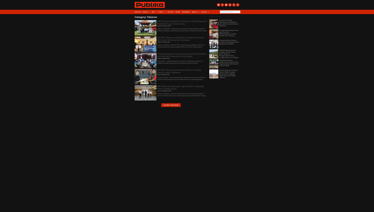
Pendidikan (186, 12)
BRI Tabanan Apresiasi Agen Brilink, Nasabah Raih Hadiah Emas (180, 87)
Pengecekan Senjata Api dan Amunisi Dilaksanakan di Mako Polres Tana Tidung (228, 33)
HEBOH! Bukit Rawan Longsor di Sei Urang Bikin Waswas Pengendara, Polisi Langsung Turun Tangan (228, 53)
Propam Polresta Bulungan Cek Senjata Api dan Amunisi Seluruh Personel (229, 23)
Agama (195, 12)
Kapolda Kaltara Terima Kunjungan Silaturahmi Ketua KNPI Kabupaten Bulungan (181, 55)
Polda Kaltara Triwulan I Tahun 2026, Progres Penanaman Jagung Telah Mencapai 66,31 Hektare (228, 73)
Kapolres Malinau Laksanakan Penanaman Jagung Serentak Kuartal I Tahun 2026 (229, 63)
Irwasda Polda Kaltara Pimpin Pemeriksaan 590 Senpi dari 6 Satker (229, 42)
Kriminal (171, 12)
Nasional (138, 12)
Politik (177, 12)
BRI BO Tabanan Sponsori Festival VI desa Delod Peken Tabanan (179, 71)
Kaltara (146, 12)
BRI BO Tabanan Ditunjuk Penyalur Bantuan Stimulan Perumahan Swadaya (180, 38)
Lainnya (205, 12)
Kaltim (162, 12)
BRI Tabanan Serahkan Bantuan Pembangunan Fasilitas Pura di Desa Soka (182, 22)
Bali (154, 12)
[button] (171, 105)
